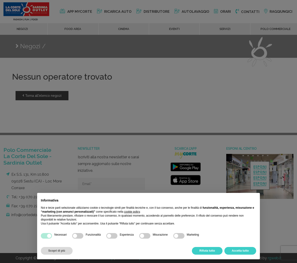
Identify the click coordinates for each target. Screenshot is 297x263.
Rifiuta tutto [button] (207, 250)
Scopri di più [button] (56, 250)
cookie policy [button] (132, 211)
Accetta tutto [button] (240, 250)
